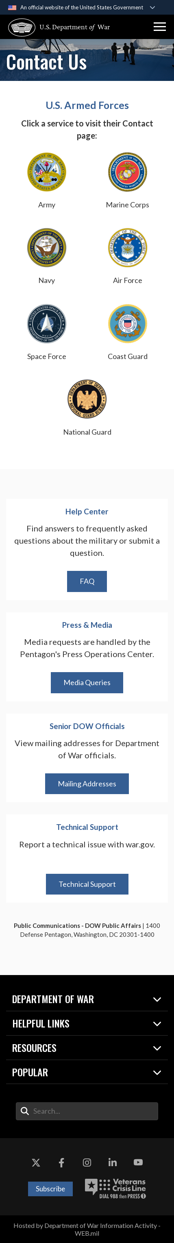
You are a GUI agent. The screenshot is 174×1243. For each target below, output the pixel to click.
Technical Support (87, 883)
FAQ (87, 581)
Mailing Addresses (87, 783)
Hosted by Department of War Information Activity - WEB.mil (87, 1229)
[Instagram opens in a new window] (87, 1162)
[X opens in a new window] (36, 1162)
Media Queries (87, 682)
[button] (160, 26)
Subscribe (50, 1188)
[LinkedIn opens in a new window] (112, 1162)
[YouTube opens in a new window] (138, 1162)
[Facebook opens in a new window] (61, 1162)
